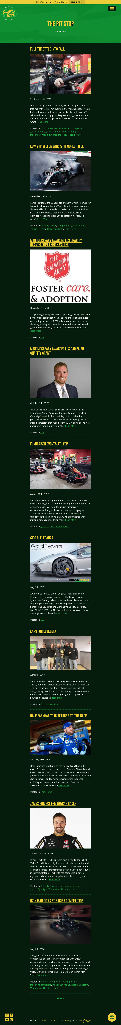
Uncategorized (62, 526)
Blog (53, 1020)
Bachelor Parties (62, 128)
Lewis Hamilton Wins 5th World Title (57, 146)
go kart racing (37, 131)
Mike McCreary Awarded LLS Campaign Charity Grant (57, 351)
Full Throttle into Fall (47, 49)
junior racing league (59, 134)
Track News (76, 134)
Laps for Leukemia (43, 631)
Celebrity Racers (48, 225)
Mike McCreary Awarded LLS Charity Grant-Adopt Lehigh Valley (56, 243)
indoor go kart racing (65, 131)
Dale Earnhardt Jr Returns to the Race (58, 716)
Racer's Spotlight (54, 228)
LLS (42, 337)
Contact (43, 1020)
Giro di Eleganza (41, 538)
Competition (78, 128)
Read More (42, 121)
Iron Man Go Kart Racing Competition (56, 901)
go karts (49, 131)
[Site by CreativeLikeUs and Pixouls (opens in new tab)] (85, 1021)
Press (42, 228)
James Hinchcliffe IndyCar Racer (53, 803)
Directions (64, 1020)
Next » (60, 998)
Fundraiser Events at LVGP (49, 444)
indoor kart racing (39, 134)
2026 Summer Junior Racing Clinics (60, 2)
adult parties (46, 128)
